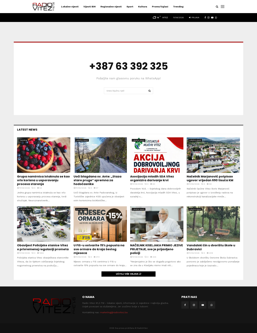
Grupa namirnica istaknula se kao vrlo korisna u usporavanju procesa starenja (43, 180)
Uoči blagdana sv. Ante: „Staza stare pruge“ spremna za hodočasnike (97, 180)
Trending (178, 6)
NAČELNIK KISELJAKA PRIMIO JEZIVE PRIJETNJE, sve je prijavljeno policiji (156, 249)
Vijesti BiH (89, 6)
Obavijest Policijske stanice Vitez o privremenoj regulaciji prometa (43, 247)
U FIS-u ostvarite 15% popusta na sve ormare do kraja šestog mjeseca (99, 249)
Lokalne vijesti (70, 6)
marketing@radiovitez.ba (114, 312)
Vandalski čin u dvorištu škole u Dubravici (211, 247)
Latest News (27, 129)
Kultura (142, 6)
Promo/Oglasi (160, 6)
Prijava (194, 17)
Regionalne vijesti (111, 6)
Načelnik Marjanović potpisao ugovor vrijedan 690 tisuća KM (210, 178)
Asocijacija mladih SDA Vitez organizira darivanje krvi (152, 178)
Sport (130, 6)
